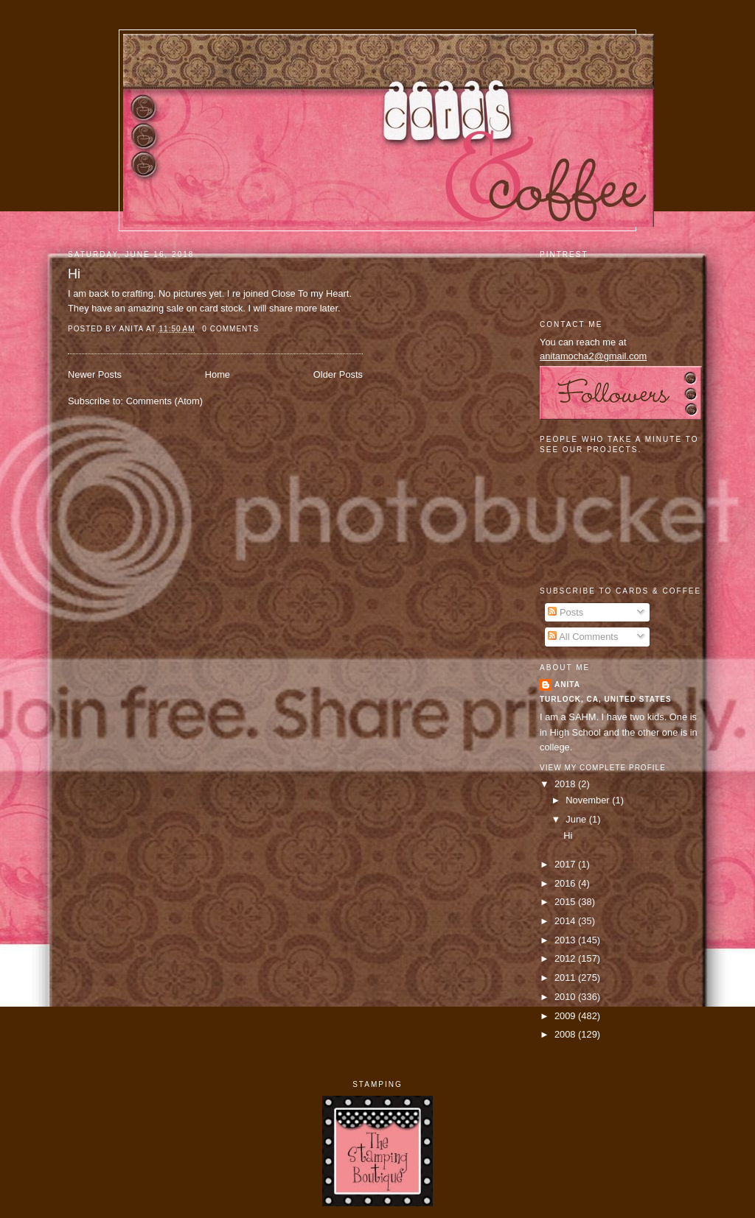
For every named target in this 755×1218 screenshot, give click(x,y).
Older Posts (338, 374)
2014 (566, 920)
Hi (74, 274)
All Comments (583, 636)
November (589, 800)
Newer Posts (95, 374)
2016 (566, 883)
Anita (567, 684)
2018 (566, 783)
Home (217, 374)
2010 (566, 996)
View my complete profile (603, 768)
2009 (566, 1015)
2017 (566, 864)
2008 (566, 1034)
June (577, 819)
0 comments (230, 329)
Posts (565, 612)
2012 (566, 958)
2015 (566, 901)
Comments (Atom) (164, 400)
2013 (566, 940)
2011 (566, 977)
